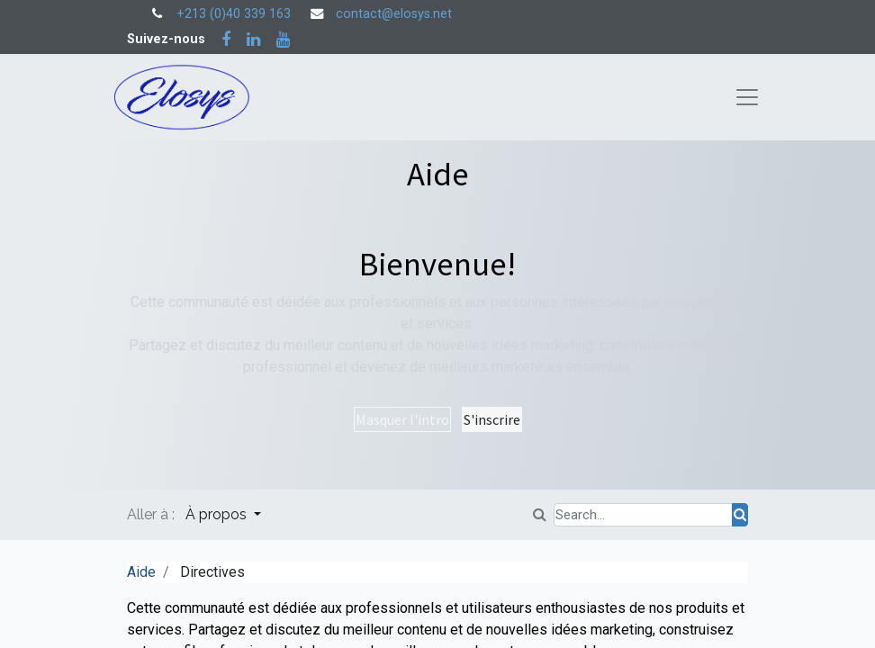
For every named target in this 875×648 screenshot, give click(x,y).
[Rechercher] (740, 515)
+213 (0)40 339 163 (233, 14)
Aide (141, 571)
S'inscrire (492, 419)
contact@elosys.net (394, 14)
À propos (217, 514)
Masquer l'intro (402, 419)
